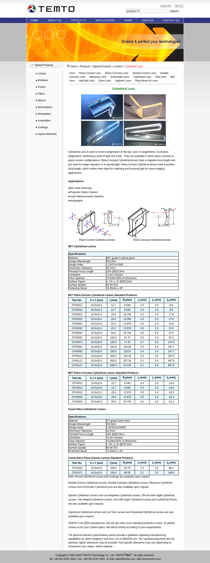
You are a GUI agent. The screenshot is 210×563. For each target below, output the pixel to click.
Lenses (42, 73)
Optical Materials (47, 134)
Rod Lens (160, 76)
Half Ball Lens (86, 80)
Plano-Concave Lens (116, 73)
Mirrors (42, 100)
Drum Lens (105, 80)
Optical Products (44, 65)
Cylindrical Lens (142, 76)
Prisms (42, 87)
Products (85, 66)
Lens (72, 73)
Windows (43, 80)
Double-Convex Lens (144, 73)
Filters (41, 93)
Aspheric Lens (123, 80)
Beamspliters (45, 107)
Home (73, 66)
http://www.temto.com (149, 559)
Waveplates (44, 113)
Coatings (43, 127)
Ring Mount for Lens (146, 80)
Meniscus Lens (97, 76)
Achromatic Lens (119, 76)
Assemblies (44, 120)
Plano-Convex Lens (90, 73)
